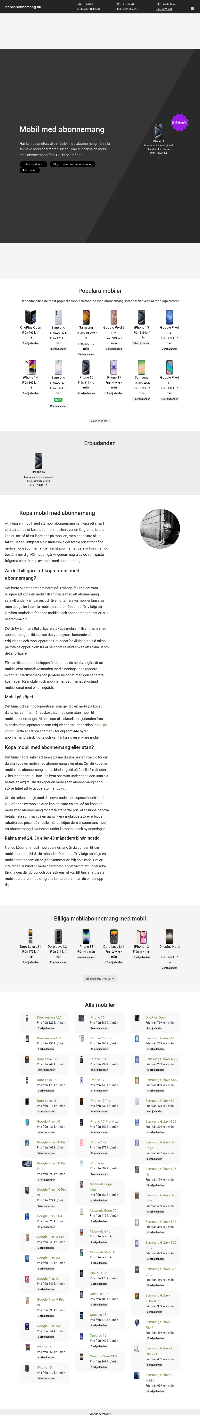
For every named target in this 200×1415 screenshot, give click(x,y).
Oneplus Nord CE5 (103, 1356)
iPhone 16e (98, 1059)
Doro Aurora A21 (49, 1017)
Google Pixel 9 (47, 1279)
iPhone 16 (97, 1017)
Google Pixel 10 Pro (51, 1142)
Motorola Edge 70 (103, 1210)
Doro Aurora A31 (49, 1038)
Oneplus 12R (99, 1294)
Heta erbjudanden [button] (33, 164)
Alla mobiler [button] (30, 170)
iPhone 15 (44, 1367)
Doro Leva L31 (47, 1101)
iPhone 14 (44, 1347)
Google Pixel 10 (48, 1121)
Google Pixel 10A (49, 1216)
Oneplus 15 (98, 1335)
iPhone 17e (98, 1142)
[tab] (158, 157)
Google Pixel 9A (48, 1326)
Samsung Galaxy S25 (161, 1121)
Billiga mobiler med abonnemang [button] (72, 164)
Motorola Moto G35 (104, 1252)
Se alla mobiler (100, 421)
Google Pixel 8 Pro (50, 1237)
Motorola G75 (100, 1231)
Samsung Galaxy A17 (161, 1038)
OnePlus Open (156, 1017)
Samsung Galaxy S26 (161, 1222)
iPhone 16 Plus (101, 1038)
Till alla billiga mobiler (100, 978)
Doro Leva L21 (47, 1080)
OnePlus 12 (98, 1273)
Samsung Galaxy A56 (161, 1080)
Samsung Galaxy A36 (161, 1059)
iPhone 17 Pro (100, 1101)
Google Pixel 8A (48, 1258)
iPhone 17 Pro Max (104, 1121)
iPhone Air (97, 1163)
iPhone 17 (97, 1080)
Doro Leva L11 (47, 1059)
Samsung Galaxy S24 (161, 1101)
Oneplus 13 (98, 1315)
